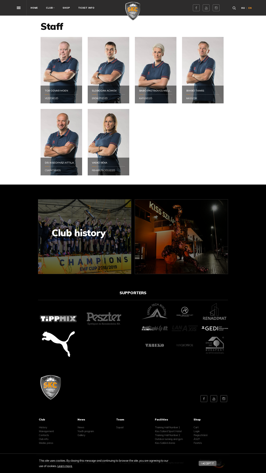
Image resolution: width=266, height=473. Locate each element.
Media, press (46, 443)
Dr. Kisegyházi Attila (59, 162)
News (81, 427)
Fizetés (198, 443)
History (43, 427)
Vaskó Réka (99, 162)
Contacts (44, 435)
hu (243, 8)
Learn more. (64, 466)
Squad (120, 427)
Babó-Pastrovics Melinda (157, 90)
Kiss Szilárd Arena (165, 443)
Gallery (81, 435)
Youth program (86, 431)
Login (197, 431)
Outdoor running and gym (169, 439)
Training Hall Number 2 (167, 435)
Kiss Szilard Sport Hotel (168, 431)
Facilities (161, 419)
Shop (197, 419)
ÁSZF (197, 439)
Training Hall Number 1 (167, 427)
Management (46, 431)
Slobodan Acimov (104, 90)
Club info (43, 439)
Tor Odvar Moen (56, 90)
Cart (196, 427)
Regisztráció (200, 435)
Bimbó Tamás (195, 90)
